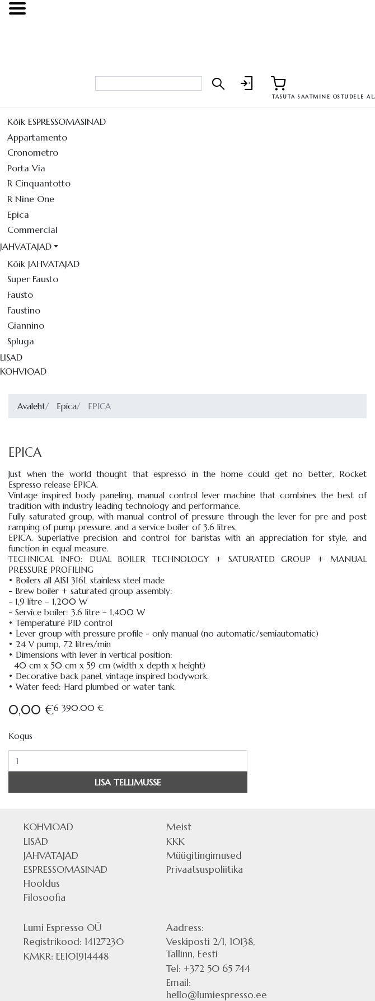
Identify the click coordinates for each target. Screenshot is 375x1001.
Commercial (32, 229)
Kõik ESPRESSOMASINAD (56, 121)
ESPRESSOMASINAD (65, 869)
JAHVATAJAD (25, 246)
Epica (18, 214)
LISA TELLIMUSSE (128, 782)
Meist (178, 827)
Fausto (20, 294)
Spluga (20, 341)
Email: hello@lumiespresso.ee (216, 988)
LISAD (11, 357)
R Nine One (30, 198)
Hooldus (42, 883)
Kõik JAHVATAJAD (43, 263)
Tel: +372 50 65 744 (208, 968)
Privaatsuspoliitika (204, 869)
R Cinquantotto (39, 183)
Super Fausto (32, 278)
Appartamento (37, 137)
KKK (175, 841)
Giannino (25, 325)
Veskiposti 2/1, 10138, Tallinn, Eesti (210, 947)
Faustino (23, 310)
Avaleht (31, 406)
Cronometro (32, 152)
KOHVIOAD (23, 371)
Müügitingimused (204, 855)
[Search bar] (148, 83)
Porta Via (26, 168)
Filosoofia (44, 897)
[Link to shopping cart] (278, 83)
